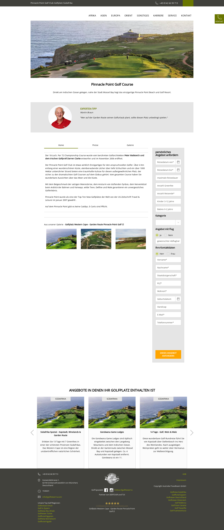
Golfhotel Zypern (179, 494)
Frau (171, 253)
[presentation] (167, 337)
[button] (39, 49)
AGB (184, 474)
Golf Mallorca (180, 502)
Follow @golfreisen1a (123, 490)
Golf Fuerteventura (178, 510)
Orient (128, 15)
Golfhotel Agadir (45, 521)
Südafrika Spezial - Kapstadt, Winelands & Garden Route (60, 434)
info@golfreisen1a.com (52, 497)
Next (191, 433)
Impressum (181, 480)
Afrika (92, 15)
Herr (160, 253)
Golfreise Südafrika (178, 492)
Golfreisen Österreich (177, 500)
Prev (32, 433)
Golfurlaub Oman (45, 505)
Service (172, 15)
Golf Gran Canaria (178, 505)
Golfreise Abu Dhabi (46, 511)
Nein (168, 235)
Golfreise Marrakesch (47, 518)
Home (61, 145)
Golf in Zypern (44, 508)
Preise (95, 145)
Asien (103, 15)
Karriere (158, 15)
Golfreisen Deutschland (176, 497)
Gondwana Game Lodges (112, 432)
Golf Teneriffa (180, 508)
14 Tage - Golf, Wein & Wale (163, 432)
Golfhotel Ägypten (45, 516)
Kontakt (186, 15)
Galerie (130, 145)
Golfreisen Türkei (45, 513)
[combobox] (168, 222)
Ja (158, 235)
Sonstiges (143, 15)
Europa (115, 15)
